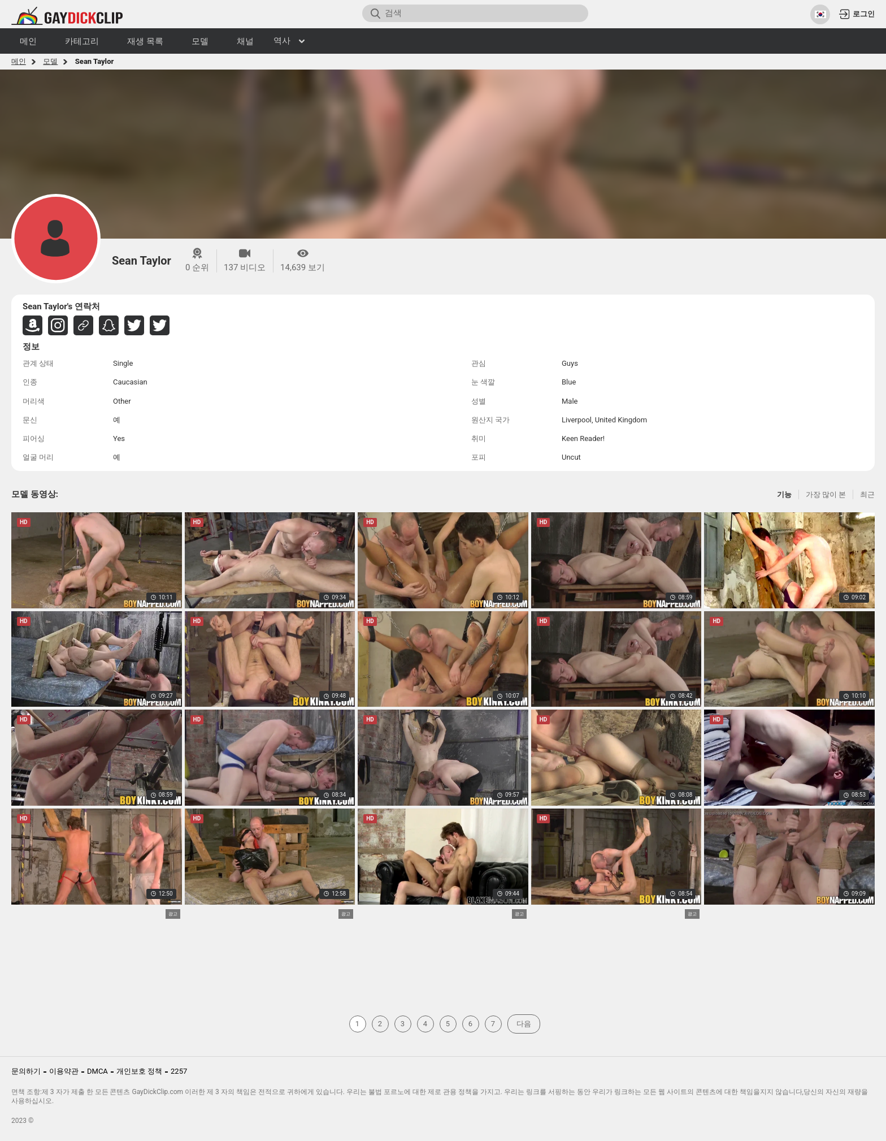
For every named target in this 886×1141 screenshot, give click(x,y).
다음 (523, 1023)
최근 (867, 494)
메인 (18, 61)
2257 (179, 1071)
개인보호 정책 (139, 1071)
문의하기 (26, 1071)
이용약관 (64, 1071)
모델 (50, 61)
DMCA (97, 1071)
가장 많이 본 (826, 494)
